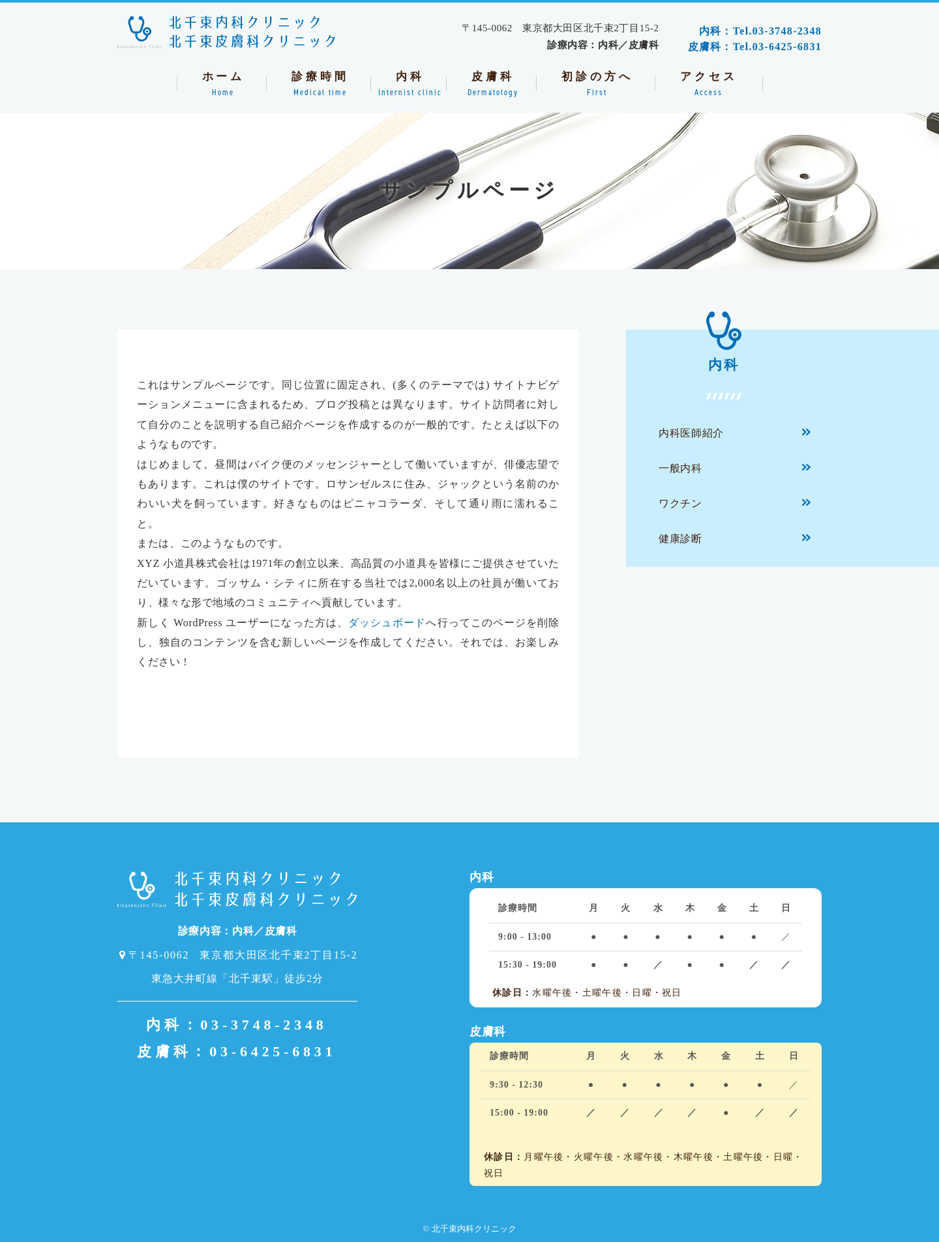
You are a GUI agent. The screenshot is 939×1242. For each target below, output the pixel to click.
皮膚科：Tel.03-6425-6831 (755, 46)
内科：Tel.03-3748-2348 (760, 30)
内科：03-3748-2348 (236, 1025)
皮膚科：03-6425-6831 (236, 1052)
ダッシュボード (387, 622)
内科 (723, 351)
